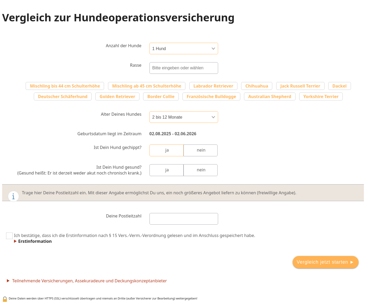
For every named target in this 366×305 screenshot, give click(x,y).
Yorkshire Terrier (321, 96)
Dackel (339, 86)
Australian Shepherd (269, 96)
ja (167, 150)
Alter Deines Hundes (121, 114)
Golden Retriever (117, 96)
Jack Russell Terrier (300, 86)
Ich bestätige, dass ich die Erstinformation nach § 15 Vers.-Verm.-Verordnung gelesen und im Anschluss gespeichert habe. (130, 238)
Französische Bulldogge (211, 96)
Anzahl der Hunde (124, 46)
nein (201, 150)
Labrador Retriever (213, 86)
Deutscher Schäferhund (62, 96)
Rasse (135, 65)
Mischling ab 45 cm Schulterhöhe (146, 86)
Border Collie (161, 96)
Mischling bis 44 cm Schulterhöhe (65, 86)
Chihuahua (256, 86)
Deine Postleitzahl (123, 216)
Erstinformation (35, 241)
